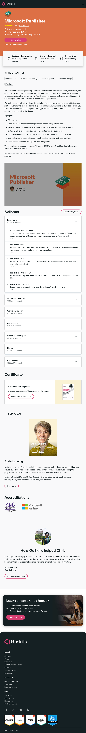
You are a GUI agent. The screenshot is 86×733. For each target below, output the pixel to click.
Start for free (15, 617)
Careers (7, 659)
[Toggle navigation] (83, 4)
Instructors (8, 662)
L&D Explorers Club (11, 681)
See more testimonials (16, 576)
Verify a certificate (11, 704)
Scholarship (8, 684)
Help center (8, 701)
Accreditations (9, 665)
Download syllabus (71, 212)
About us (7, 656)
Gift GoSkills (8, 673)
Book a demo (9, 698)
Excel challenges (10, 687)
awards (19, 665)
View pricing (15, 40)
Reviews (7, 667)
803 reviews (24, 25)
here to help (52, 153)
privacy (13, 670)
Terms (6, 670)
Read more (11, 486)
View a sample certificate (21, 396)
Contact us (8, 695)
